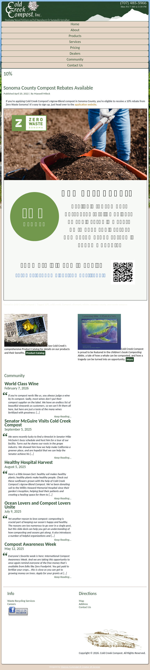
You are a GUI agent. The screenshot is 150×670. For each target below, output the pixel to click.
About (75, 30)
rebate (85, 304)
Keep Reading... (62, 416)
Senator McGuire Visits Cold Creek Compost (37, 423)
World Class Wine (21, 383)
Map (81, 601)
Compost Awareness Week (30, 544)
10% (47, 304)
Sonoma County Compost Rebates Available (48, 88)
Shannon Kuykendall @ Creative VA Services (80, 667)
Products (75, 36)
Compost (66, 304)
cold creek (55, 304)
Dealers (75, 53)
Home (75, 24)
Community (75, 59)
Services (75, 42)
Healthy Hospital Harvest (28, 462)
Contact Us (75, 65)
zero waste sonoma (117, 304)
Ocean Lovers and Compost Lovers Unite (37, 505)
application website (85, 104)
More (130, 359)
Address (83, 604)
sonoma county (98, 304)
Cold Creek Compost (24, 304)
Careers (11, 604)
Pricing (75, 47)
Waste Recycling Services (21, 601)
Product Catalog (35, 353)
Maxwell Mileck (42, 93)
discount (76, 304)
